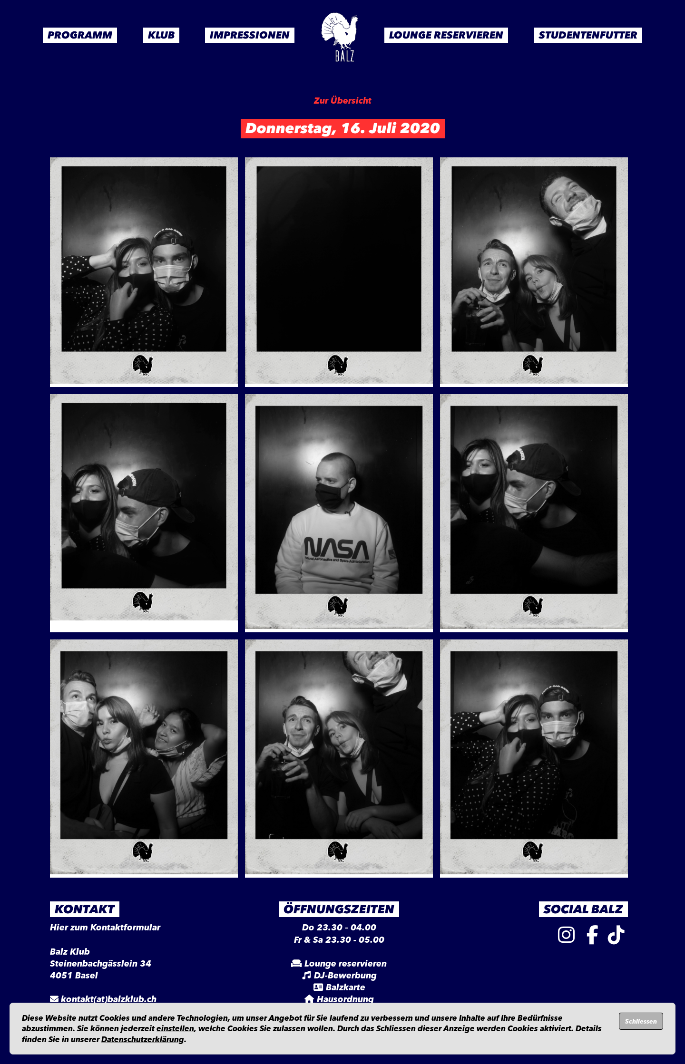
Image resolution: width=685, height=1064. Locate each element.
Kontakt (85, 909)
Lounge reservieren (345, 963)
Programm (80, 35)
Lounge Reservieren (446, 35)
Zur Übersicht (343, 101)
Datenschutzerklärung (142, 1039)
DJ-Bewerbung (345, 975)
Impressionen (250, 35)
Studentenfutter (588, 35)
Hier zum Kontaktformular (105, 927)
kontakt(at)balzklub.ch (109, 999)
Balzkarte (345, 987)
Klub (161, 35)
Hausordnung (345, 999)
